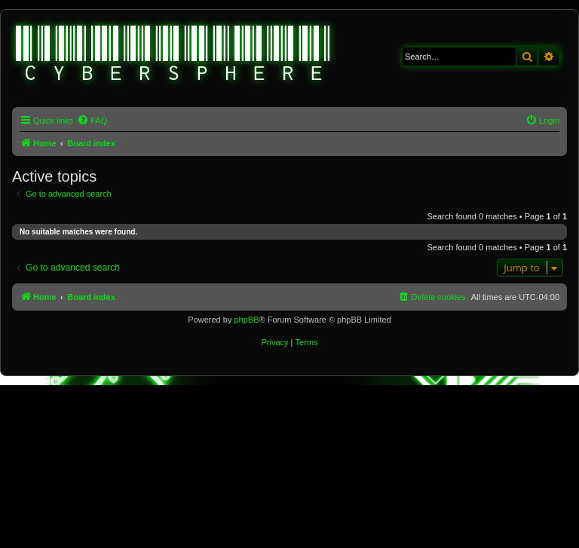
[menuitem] (92, 121)
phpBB (246, 319)
